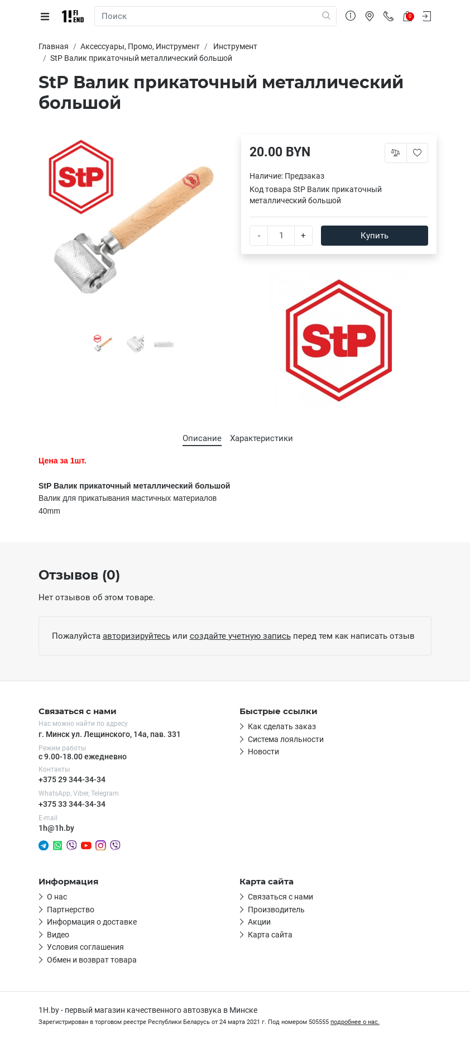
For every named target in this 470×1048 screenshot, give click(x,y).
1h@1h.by (56, 828)
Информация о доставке (92, 921)
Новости (263, 751)
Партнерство (70, 909)
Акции (259, 921)
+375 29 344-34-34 (72, 779)
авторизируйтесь (136, 636)
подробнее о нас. (355, 1022)
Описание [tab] (202, 438)
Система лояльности (286, 739)
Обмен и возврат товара (92, 959)
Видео (58, 934)
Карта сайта (270, 934)
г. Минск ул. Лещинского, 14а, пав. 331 (110, 734)
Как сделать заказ (282, 726)
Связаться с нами (280, 896)
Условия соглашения (85, 946)
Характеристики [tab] (261, 438)
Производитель (276, 909)
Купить (375, 236)
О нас (57, 896)
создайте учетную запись (240, 636)
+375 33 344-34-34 (72, 804)
